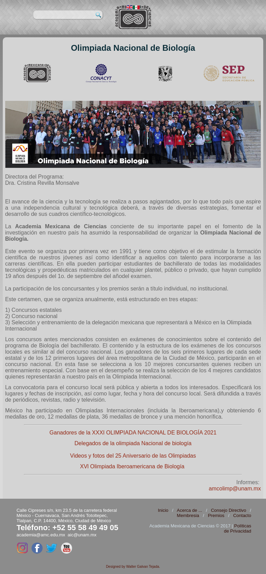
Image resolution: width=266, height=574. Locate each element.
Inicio (163, 510)
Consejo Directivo (228, 510)
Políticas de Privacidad (237, 528)
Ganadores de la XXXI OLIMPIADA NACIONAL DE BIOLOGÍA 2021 (133, 433)
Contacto (242, 515)
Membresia (188, 515)
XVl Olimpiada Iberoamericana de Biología (132, 466)
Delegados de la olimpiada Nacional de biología (133, 443)
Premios (216, 515)
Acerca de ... (189, 510)
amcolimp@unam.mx (235, 488)
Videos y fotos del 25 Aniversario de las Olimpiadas (133, 456)
